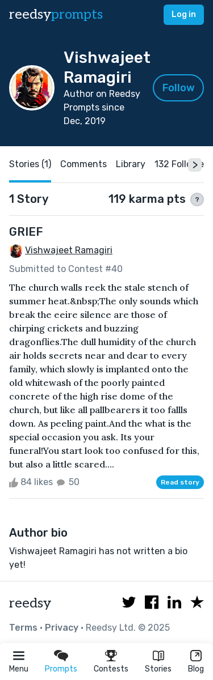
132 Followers (183, 164)
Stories (158, 669)
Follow (178, 88)
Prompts (61, 669)
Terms (23, 627)
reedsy (30, 603)
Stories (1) (30, 164)
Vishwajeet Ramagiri (68, 250)
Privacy (61, 627)
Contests (111, 669)
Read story (180, 482)
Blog (196, 669)
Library (130, 164)
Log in (184, 14)
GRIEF (26, 232)
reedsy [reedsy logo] (56, 14)
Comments (83, 164)
